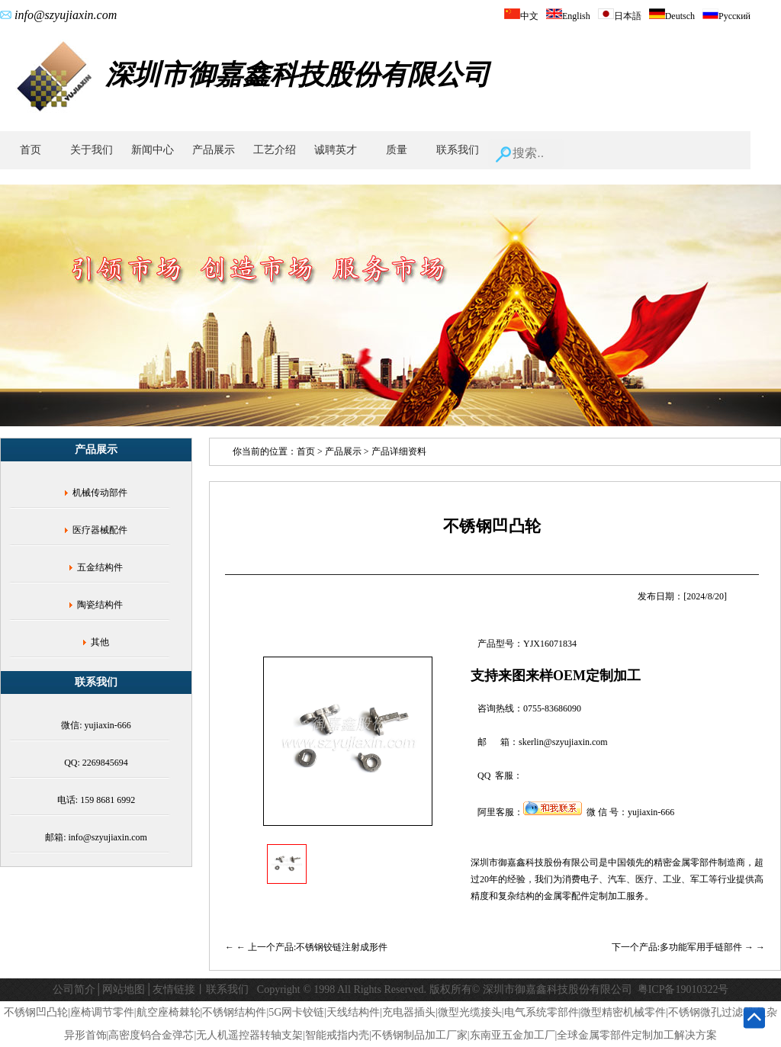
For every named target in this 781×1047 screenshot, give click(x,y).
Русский (726, 16)
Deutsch (672, 16)
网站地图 (123, 989)
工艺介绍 (274, 150)
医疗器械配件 (99, 530)
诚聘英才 (335, 150)
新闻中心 (152, 150)
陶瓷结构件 (100, 604)
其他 (100, 642)
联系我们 (457, 150)
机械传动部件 (99, 492)
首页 (30, 150)
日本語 (619, 16)
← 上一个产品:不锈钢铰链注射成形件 (311, 947)
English (568, 16)
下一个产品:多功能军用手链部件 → (684, 947)
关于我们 (91, 150)
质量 (396, 150)
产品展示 (213, 150)
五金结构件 (100, 567)
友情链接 (174, 989)
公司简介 (74, 989)
